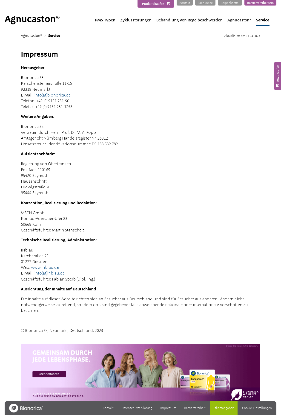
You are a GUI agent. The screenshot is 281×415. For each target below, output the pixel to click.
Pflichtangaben (223, 408)
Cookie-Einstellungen (257, 408)
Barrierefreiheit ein (260, 3)
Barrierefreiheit (194, 408)
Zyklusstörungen (136, 20)
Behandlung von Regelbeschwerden (189, 20)
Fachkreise (205, 3)
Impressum (168, 408)
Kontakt (184, 3)
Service (262, 20)
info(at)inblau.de (49, 273)
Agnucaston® (239, 20)
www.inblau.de (45, 267)
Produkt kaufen (153, 4)
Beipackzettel (230, 3)
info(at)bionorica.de (52, 95)
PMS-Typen (105, 20)
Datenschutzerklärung (136, 408)
